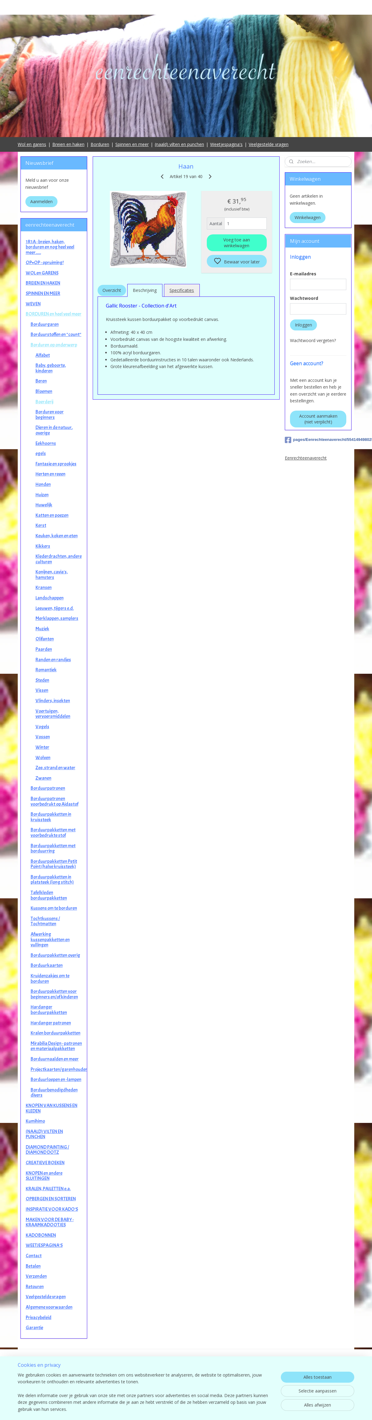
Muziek (42, 629)
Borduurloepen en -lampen (56, 1079)
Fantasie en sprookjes (55, 464)
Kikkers (42, 546)
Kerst (40, 525)
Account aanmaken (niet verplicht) (318, 419)
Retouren (35, 1287)
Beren (41, 381)
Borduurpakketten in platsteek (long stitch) (52, 879)
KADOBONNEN (41, 1235)
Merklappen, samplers (56, 618)
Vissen (41, 690)
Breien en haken (68, 144)
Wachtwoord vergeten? (313, 340)
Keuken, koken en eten (56, 536)
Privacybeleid (38, 1317)
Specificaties (181, 290)
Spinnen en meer (132, 144)
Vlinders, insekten (52, 701)
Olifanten (44, 639)
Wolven (42, 758)
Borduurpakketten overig (55, 955)
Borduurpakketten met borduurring (53, 848)
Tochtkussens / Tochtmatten (45, 921)
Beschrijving (145, 290)
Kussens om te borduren (54, 908)
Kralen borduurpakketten (55, 1033)
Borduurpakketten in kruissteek (51, 817)
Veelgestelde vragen (268, 144)
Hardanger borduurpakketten (49, 1010)
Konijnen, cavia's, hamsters (51, 574)
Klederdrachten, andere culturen (58, 559)
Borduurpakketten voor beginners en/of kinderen (54, 994)
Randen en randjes (53, 660)
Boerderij (44, 402)
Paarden (43, 649)
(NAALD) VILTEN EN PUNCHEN (44, 1134)
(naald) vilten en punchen (179, 144)
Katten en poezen (52, 515)
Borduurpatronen (48, 788)
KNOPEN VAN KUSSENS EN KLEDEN (51, 1108)
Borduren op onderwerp (54, 345)
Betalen (33, 1266)
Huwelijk (43, 505)
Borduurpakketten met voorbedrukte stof (53, 832)
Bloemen (43, 391)
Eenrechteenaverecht (306, 458)
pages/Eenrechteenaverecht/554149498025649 (318, 440)
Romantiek (46, 670)
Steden (42, 680)
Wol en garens (32, 144)
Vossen (42, 737)
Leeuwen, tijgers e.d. (54, 608)
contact (186, 1384)
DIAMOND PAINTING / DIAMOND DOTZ (47, 1150)
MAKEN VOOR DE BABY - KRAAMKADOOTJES (50, 1222)
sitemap (213, 1409)
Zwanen (43, 778)
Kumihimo (35, 1121)
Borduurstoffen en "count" (56, 334)
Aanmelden (41, 201)
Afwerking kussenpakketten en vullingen (50, 939)
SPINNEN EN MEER (43, 293)
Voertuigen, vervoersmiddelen (52, 714)
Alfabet (42, 355)
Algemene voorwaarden (49, 1307)
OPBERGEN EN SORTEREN (51, 1199)
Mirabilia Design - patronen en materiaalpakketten (56, 1046)
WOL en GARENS (42, 273)
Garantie (34, 1328)
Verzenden (36, 1276)
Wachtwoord (304, 298)
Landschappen (49, 598)
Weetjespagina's (226, 144)
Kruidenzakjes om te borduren (50, 978)
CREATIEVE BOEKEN (45, 1163)
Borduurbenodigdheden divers (54, 1092)
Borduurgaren (45, 324)
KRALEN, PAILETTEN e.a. (48, 1189)
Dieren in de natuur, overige (54, 430)
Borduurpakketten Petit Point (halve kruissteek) (54, 864)
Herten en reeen (50, 474)
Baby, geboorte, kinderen (50, 368)
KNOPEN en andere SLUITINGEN (44, 1176)
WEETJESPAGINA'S (44, 1245)
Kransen (43, 587)
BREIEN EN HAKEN (43, 283)
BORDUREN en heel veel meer (53, 314)
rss (226, 1409)
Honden (43, 484)
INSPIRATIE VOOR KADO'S (52, 1209)
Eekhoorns (45, 443)
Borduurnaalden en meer (55, 1059)
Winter (42, 747)
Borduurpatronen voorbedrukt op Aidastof (54, 801)
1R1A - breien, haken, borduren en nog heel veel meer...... (50, 247)
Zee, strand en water (55, 768)
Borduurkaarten (47, 965)
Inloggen (303, 325)
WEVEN (33, 304)
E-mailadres (303, 274)
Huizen (42, 495)
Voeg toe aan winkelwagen (236, 242)
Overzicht (111, 290)
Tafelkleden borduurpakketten (49, 895)
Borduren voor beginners (49, 414)
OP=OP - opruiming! (45, 262)
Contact (34, 1256)
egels (40, 453)
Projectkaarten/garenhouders (59, 1069)
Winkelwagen (308, 217)
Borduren (100, 144)
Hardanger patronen (51, 1023)
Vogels (42, 727)
